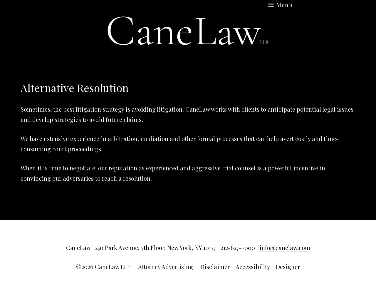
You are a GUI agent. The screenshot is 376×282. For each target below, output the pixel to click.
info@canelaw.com (284, 247)
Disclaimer (215, 267)
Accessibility (253, 267)
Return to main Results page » (320, 89)
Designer (288, 267)
